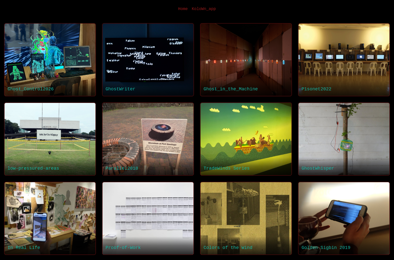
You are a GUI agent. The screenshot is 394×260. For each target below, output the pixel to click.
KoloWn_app (204, 9)
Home (183, 9)
